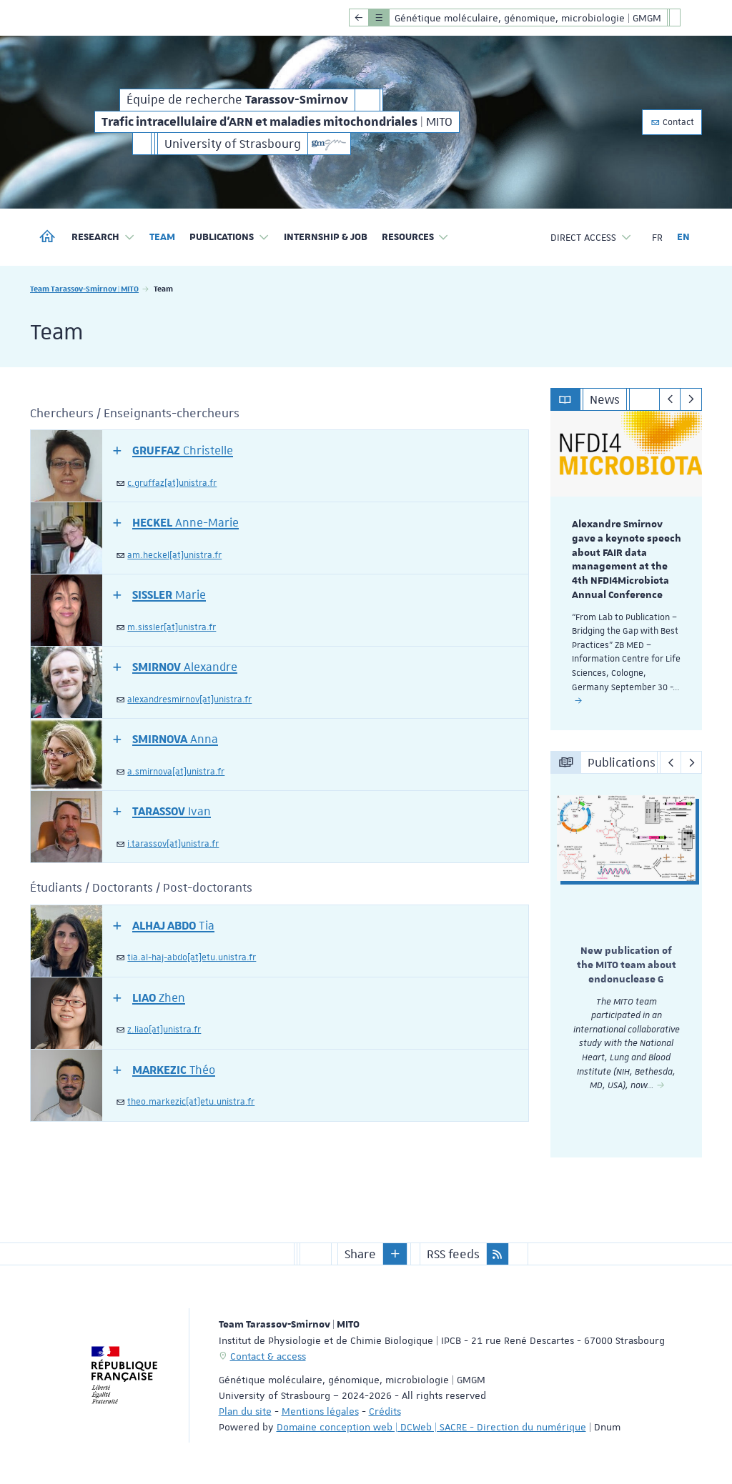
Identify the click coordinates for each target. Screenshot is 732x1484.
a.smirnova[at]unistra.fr (175, 771)
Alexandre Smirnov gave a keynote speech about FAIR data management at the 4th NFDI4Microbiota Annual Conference (626, 560)
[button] (173, 449)
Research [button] (103, 237)
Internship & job (325, 237)
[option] (626, 570)
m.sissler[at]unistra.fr (171, 627)
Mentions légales (320, 1409)
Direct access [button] (591, 237)
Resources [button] (416, 237)
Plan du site (245, 1409)
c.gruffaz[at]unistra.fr (172, 483)
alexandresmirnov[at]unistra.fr (189, 699)
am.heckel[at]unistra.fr (174, 555)
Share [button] (360, 1252)
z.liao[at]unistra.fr (164, 1029)
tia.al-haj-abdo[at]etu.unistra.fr (191, 957)
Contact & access (268, 1354)
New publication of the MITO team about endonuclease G (626, 965)
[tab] (279, 466)
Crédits (385, 1409)
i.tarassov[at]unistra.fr (173, 844)
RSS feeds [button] (453, 1252)
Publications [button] (229, 237)
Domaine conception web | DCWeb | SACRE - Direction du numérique (431, 1425)
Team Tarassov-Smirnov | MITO (84, 288)
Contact (672, 122)
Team (162, 237)
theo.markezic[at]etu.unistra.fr (190, 1101)
